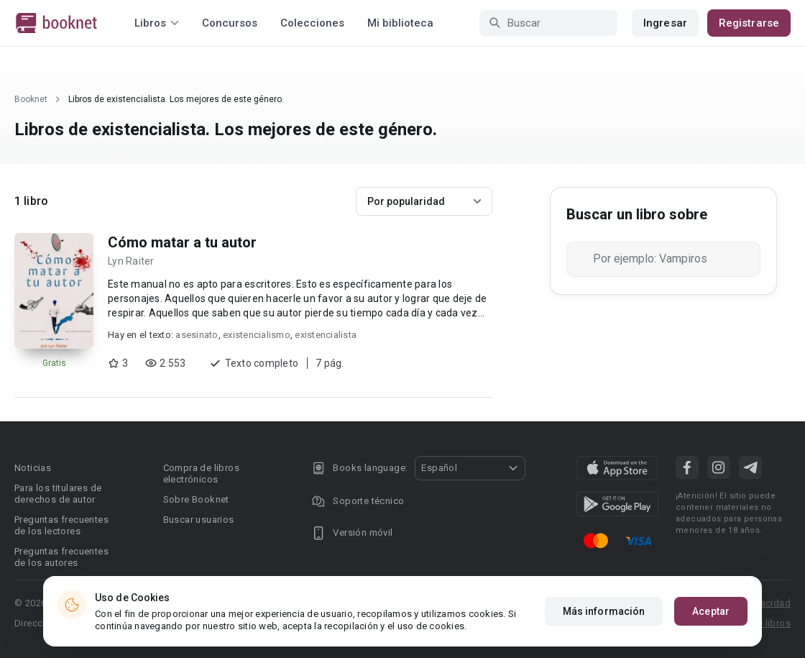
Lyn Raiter (131, 261)
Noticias (32, 467)
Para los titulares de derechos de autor (57, 494)
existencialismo (256, 334)
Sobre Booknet (196, 499)
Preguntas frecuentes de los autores (61, 557)
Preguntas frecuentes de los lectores (61, 525)
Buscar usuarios (198, 519)
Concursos (229, 23)
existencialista (325, 334)
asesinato (196, 334)
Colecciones (312, 23)
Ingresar (665, 23)
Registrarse (749, 23)
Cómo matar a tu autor (182, 242)
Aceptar (711, 611)
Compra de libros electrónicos (201, 473)
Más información (604, 611)
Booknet (30, 99)
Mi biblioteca (400, 23)
